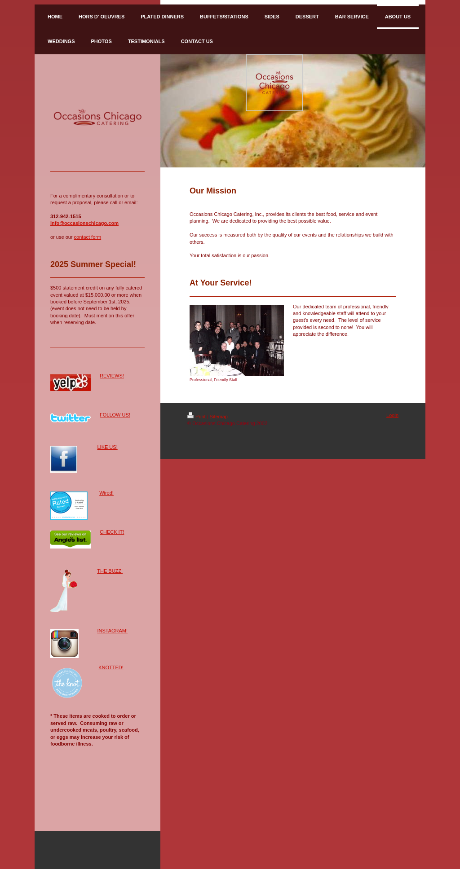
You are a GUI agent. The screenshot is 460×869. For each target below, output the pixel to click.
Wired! (106, 493)
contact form (88, 237)
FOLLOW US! (115, 414)
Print (196, 416)
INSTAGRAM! (112, 630)
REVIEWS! (112, 375)
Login (392, 415)
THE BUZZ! (110, 571)
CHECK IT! (112, 532)
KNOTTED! (111, 667)
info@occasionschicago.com (84, 223)
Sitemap (219, 416)
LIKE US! (107, 447)
